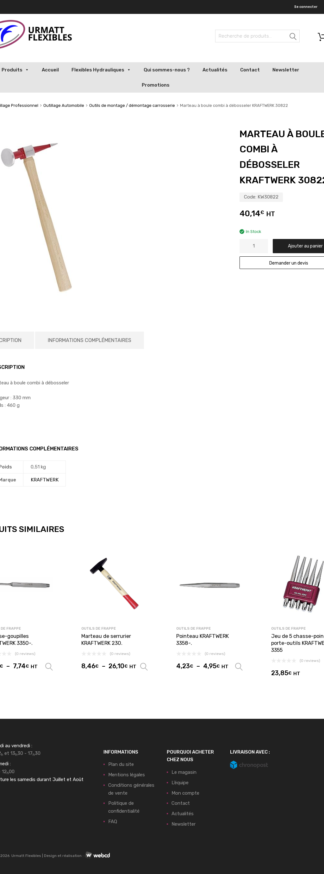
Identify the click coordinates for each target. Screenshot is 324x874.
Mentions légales (126, 775)
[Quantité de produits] (254, 246)
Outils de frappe (98, 628)
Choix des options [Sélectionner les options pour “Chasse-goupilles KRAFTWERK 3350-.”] (49, 667)
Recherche (293, 37)
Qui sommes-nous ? (167, 70)
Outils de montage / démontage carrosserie (132, 105)
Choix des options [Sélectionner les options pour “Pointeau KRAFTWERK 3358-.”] (239, 667)
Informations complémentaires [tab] (89, 340)
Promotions (156, 85)
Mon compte (185, 793)
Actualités (214, 70)
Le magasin (183, 772)
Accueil (50, 70)
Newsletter (285, 70)
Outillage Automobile (63, 105)
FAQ (112, 821)
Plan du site (121, 764)
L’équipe (180, 782)
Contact (250, 70)
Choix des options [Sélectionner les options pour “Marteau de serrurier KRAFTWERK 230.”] (144, 667)
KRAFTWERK (45, 480)
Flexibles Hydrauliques (101, 69)
